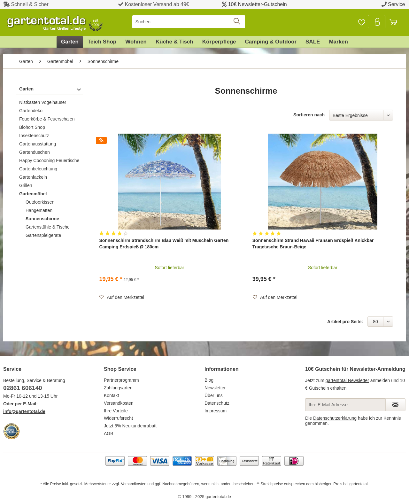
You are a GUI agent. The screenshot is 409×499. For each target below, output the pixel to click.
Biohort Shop (32, 127)
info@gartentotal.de (24, 411)
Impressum (215, 410)
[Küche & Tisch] (174, 42)
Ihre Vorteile (116, 410)
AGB (108, 433)
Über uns (213, 395)
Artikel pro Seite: (345, 321)
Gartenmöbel (33, 193)
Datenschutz (216, 403)
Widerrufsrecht (118, 418)
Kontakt (111, 395)
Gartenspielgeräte (43, 235)
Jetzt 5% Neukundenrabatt (130, 425)
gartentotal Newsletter (347, 380)
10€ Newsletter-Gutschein (257, 4)
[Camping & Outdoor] (271, 42)
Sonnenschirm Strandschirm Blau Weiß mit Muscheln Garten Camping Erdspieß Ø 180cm (163, 243)
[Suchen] (188, 21)
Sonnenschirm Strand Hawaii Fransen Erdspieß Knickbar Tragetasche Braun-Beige (313, 243)
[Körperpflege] (219, 42)
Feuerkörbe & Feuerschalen (47, 118)
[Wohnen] (136, 42)
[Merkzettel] (361, 21)
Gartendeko (30, 110)
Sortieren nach (309, 114)
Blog (208, 380)
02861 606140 (22, 388)
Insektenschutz (34, 135)
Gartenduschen (34, 152)
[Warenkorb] (396, 21)
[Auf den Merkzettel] (121, 297)
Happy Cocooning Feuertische (49, 160)
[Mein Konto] (377, 21)
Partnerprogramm (121, 380)
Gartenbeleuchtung (38, 168)
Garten (26, 88)
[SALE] (312, 42)
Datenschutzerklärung (335, 418)
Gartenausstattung (37, 143)
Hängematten (39, 210)
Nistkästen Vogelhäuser (42, 102)
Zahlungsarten (118, 387)
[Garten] (70, 42)
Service (396, 4)
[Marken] (338, 42)
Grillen (25, 185)
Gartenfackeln (33, 177)
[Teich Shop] (102, 42)
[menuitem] (188, 21)
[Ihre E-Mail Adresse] (345, 404)
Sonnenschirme (42, 218)
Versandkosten (119, 403)
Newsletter (215, 387)
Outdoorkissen (40, 202)
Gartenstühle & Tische (48, 227)
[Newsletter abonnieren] (395, 404)
